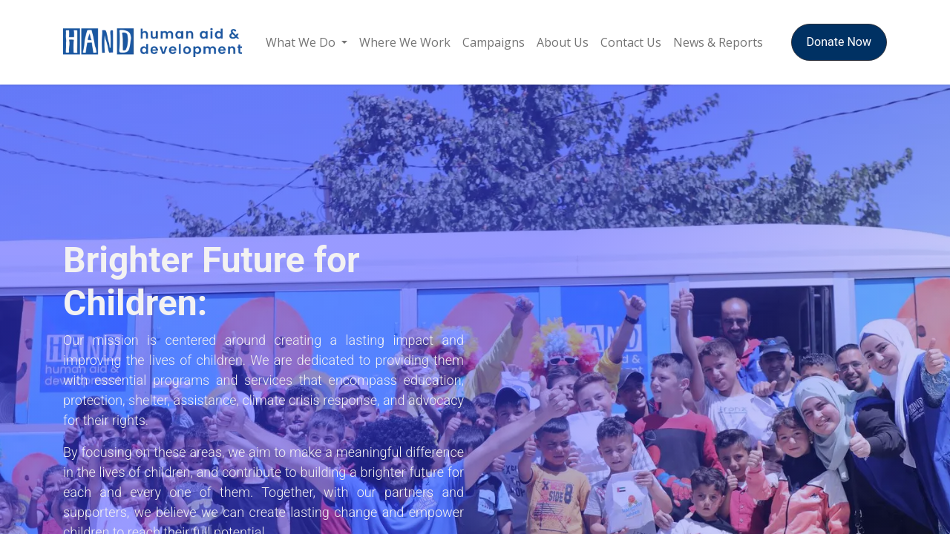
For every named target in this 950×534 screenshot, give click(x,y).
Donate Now (839, 42)
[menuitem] (306, 42)
